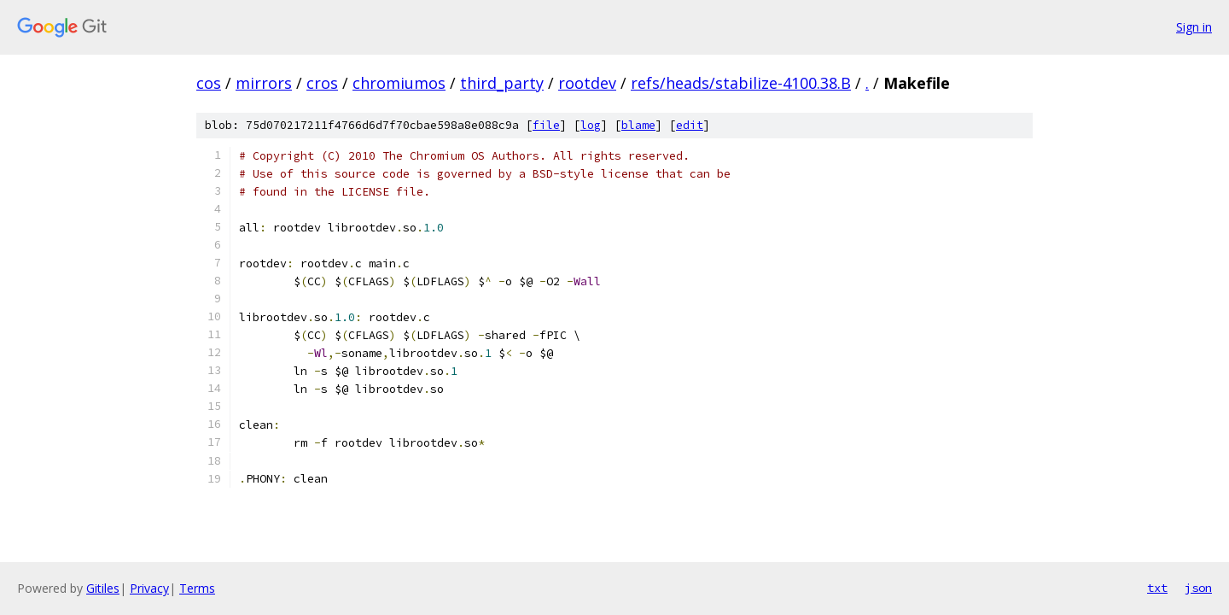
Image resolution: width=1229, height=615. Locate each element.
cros (322, 83)
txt (1157, 587)
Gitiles (102, 588)
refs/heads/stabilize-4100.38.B (741, 83)
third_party (502, 83)
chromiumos (399, 83)
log (590, 125)
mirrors (264, 83)
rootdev (587, 83)
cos (208, 83)
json (1198, 587)
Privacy (149, 588)
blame (638, 125)
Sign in (1194, 27)
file (546, 125)
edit (689, 125)
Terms (197, 588)
